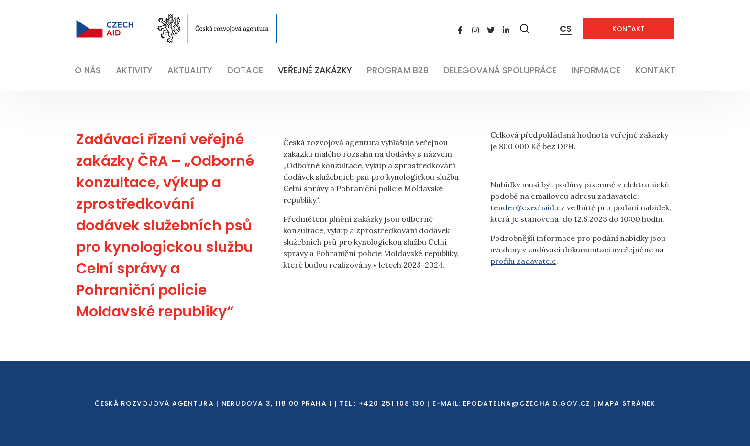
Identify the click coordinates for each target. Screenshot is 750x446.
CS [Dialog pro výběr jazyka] (566, 28)
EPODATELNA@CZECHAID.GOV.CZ (527, 403)
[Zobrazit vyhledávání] (525, 28)
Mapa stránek (626, 403)
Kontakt (628, 28)
